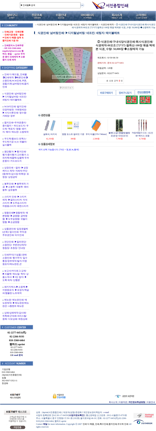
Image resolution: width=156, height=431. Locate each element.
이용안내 (151, 402)
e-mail (106, 412)
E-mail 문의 (16, 355)
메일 (45, 424)
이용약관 (123, 402)
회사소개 (113, 402)
